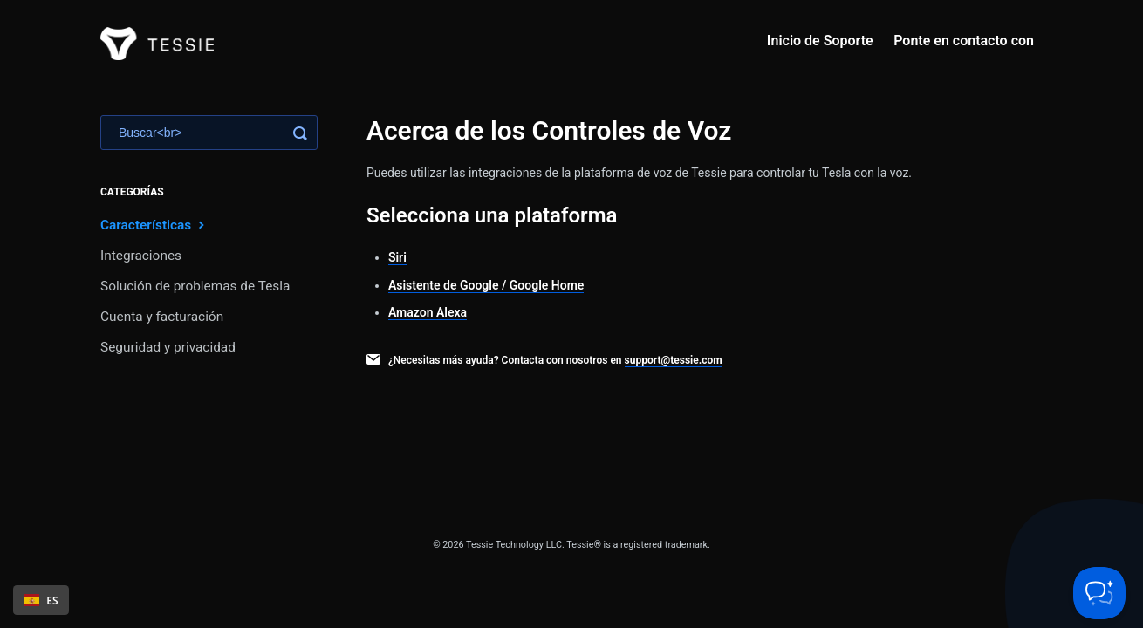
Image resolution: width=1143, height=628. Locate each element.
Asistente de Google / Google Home (486, 285)
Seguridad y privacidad (168, 347)
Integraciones (140, 255)
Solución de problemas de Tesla (195, 286)
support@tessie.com (673, 360)
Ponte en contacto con (963, 40)
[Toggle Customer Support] (1099, 593)
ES (41, 600)
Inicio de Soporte (820, 40)
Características (154, 224)
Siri (397, 257)
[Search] (209, 132)
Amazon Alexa (427, 312)
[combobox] (41, 600)
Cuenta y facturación (161, 316)
